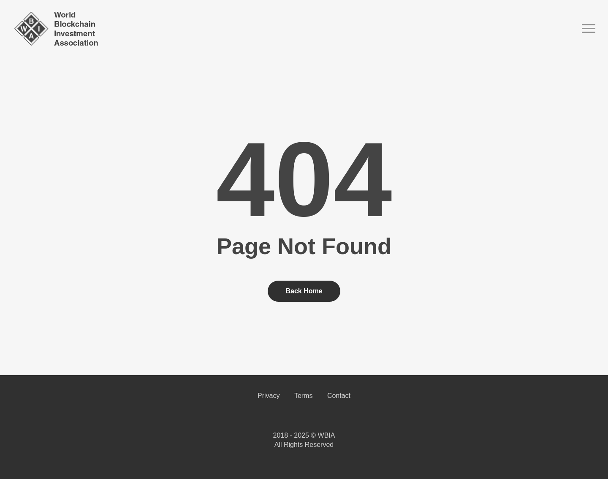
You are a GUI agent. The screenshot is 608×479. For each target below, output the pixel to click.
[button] (589, 28)
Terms (303, 395)
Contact (338, 395)
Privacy (269, 395)
